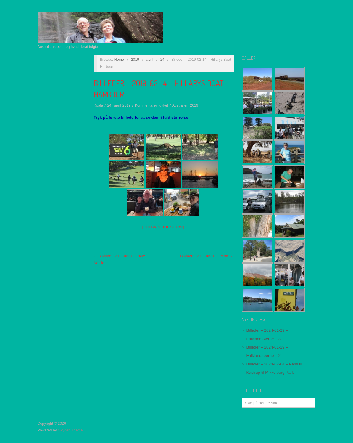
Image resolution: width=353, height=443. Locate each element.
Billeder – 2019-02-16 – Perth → (206, 256)
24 (162, 59)
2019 (135, 59)
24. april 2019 (118, 105)
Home (119, 59)
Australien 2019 (185, 105)
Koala (98, 105)
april (149, 59)
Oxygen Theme (70, 430)
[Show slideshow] (163, 227)
